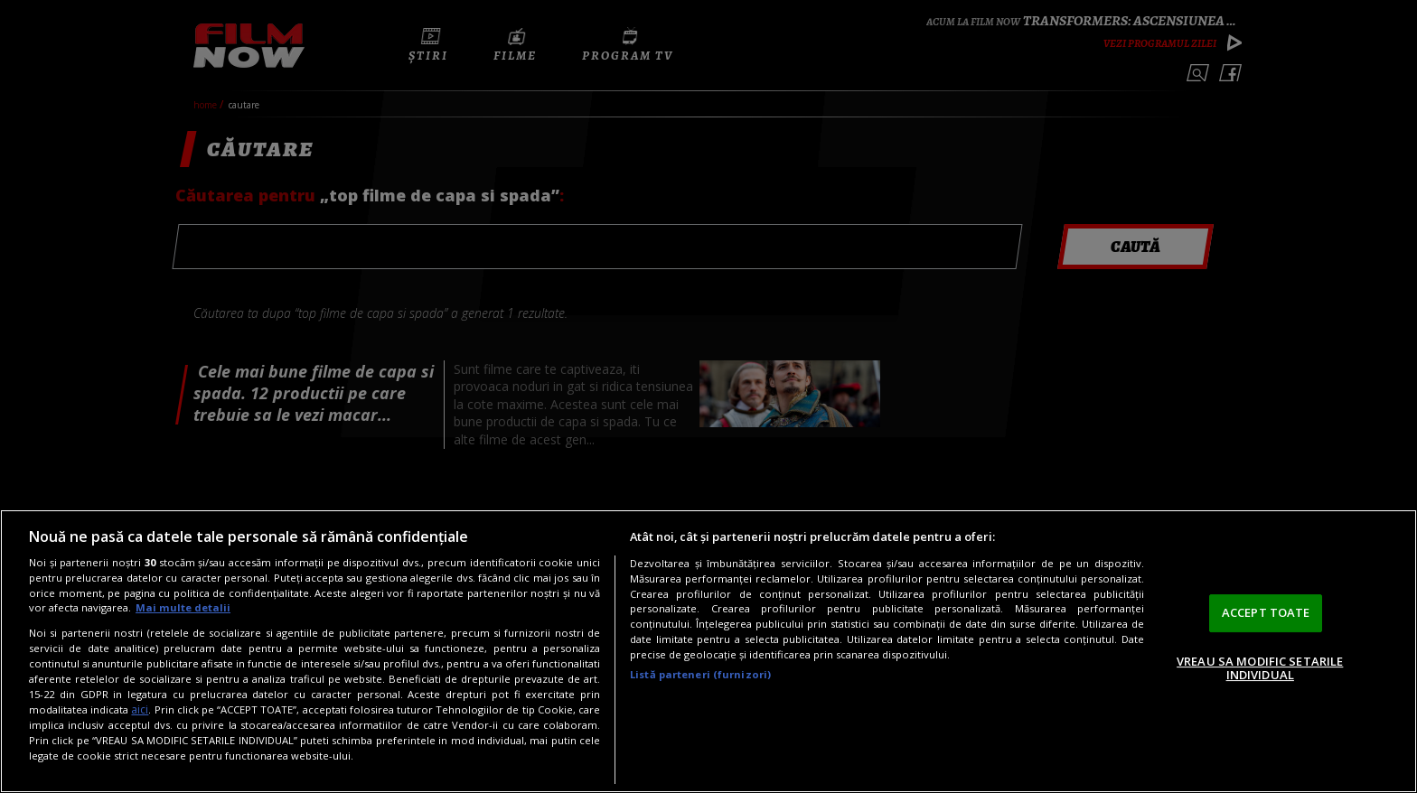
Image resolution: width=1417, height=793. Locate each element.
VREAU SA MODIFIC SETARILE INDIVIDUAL (1260, 668)
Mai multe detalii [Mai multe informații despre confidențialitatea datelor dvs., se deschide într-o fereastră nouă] (183, 607)
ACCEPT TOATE (1266, 612)
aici (139, 709)
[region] (708, 651)
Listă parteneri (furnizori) (700, 674)
